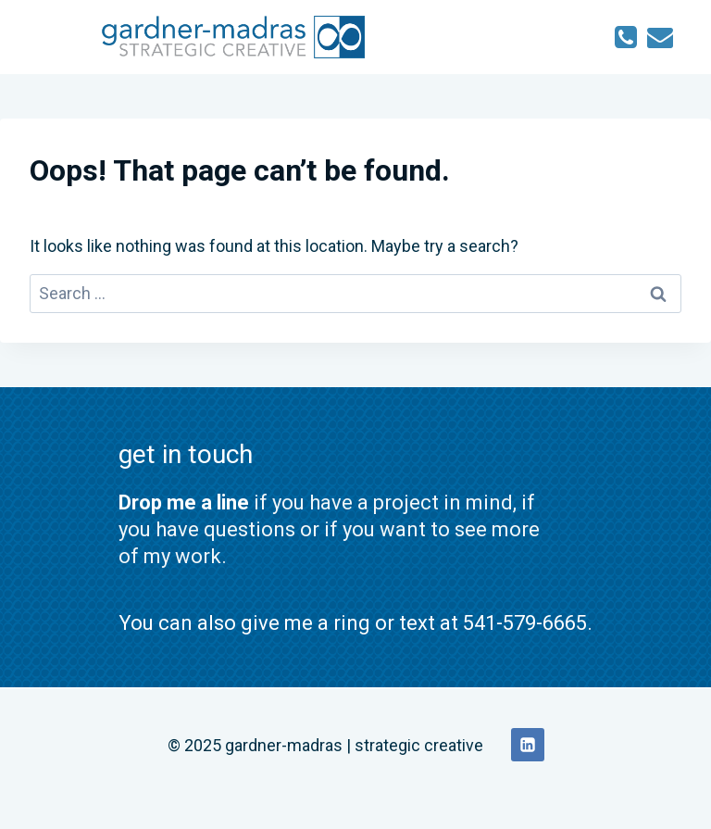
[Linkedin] (527, 744)
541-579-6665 (525, 622)
